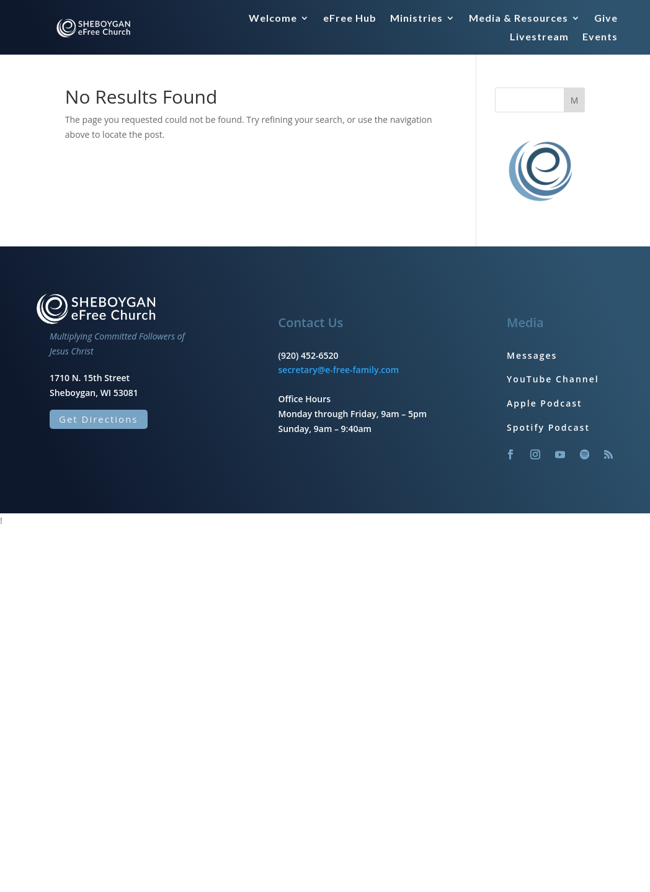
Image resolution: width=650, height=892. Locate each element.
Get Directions (98, 419)
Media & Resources (518, 19)
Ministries (416, 19)
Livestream (539, 37)
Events (600, 37)
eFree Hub (349, 19)
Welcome (273, 19)
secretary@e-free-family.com (338, 370)
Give (606, 19)
